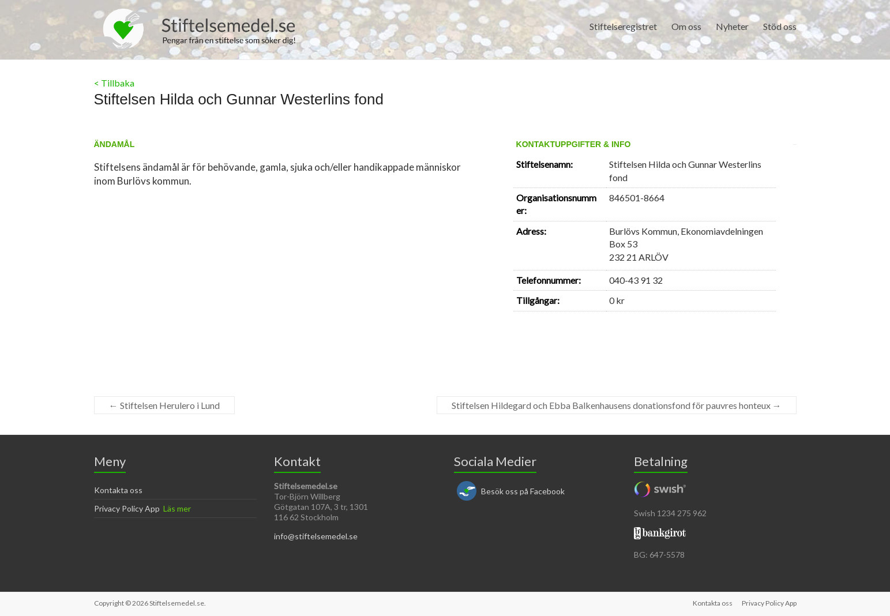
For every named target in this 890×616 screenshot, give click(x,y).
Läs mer (177, 508)
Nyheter (732, 26)
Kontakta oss (118, 490)
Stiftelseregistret (623, 26)
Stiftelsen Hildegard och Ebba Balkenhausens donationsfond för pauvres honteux (617, 405)
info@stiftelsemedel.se (316, 536)
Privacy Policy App (127, 508)
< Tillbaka (114, 82)
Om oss (686, 26)
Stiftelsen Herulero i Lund (164, 405)
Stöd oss (780, 26)
